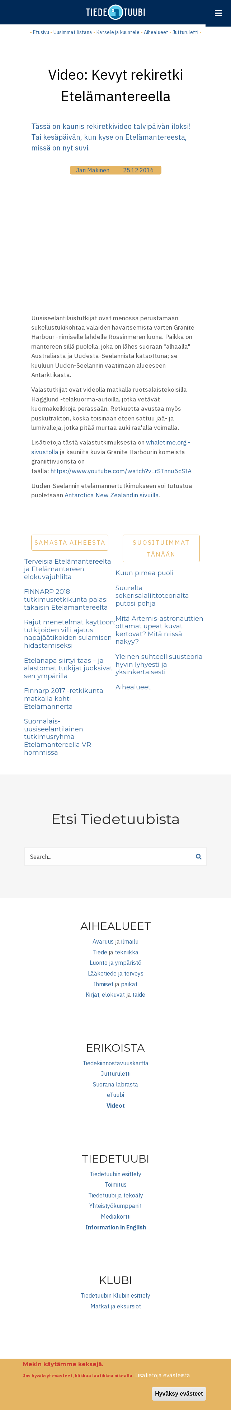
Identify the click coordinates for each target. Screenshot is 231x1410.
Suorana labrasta (115, 1084)
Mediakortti (116, 1216)
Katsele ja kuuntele (118, 32)
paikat (129, 984)
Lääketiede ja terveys (115, 973)
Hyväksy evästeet (179, 1394)
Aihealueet (156, 32)
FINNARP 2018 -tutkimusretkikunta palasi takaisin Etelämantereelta (66, 599)
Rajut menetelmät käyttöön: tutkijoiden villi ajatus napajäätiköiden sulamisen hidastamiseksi (69, 634)
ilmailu (129, 941)
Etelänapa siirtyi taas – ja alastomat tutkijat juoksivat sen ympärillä (68, 668)
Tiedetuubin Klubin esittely (115, 1295)
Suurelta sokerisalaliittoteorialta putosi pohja (152, 596)
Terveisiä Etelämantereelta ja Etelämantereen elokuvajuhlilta (67, 569)
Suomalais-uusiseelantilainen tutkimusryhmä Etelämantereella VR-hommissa (59, 736)
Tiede (100, 952)
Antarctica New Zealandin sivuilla (112, 495)
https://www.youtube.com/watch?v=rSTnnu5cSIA (121, 471)
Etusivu (41, 32)
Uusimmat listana (72, 32)
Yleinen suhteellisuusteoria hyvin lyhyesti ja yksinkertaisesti (159, 664)
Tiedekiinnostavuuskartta (115, 1063)
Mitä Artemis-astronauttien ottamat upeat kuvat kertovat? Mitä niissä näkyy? (159, 630)
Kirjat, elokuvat (105, 994)
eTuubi (115, 1094)
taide (138, 994)
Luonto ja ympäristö (115, 962)
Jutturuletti (185, 32)
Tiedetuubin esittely (115, 1174)
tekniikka (126, 952)
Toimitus (116, 1184)
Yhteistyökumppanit (115, 1205)
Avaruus (103, 941)
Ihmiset (103, 984)
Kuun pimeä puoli (145, 573)
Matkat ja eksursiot (115, 1306)
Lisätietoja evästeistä (162, 1375)
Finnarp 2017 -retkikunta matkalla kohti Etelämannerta (63, 698)
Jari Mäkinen (92, 170)
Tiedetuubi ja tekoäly (115, 1195)
